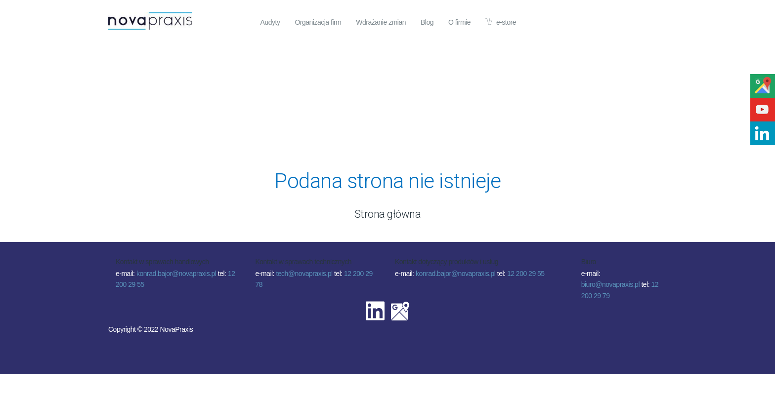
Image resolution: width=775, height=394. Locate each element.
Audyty (270, 22)
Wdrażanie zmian (381, 22)
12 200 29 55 (526, 273)
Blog (427, 22)
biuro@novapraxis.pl (610, 284)
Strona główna (387, 214)
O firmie (459, 22)
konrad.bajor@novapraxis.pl (176, 273)
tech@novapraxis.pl (304, 273)
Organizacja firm (318, 22)
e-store (500, 22)
